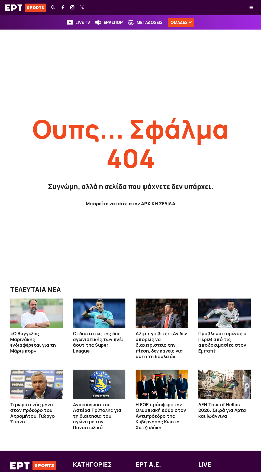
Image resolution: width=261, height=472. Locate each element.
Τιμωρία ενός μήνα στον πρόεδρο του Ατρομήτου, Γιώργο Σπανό (32, 413)
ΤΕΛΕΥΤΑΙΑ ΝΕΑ (35, 289)
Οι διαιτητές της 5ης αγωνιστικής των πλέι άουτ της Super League (98, 342)
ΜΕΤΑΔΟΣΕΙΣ (150, 22)
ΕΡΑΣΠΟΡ (113, 22)
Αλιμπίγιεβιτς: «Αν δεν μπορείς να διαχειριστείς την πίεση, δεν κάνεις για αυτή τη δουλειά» (161, 344)
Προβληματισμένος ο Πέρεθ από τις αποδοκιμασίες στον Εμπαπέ (222, 342)
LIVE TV (82, 22)
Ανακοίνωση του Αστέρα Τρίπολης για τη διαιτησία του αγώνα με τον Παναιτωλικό (97, 415)
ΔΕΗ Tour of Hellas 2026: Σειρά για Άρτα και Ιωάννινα (222, 410)
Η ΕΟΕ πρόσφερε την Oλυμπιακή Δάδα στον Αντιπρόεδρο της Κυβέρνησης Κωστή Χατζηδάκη (161, 415)
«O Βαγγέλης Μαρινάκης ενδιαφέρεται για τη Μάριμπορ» (33, 342)
